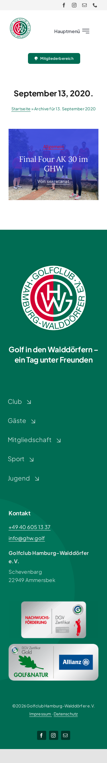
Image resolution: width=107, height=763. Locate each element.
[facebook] (64, 5)
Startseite (21, 108)
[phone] (95, 5)
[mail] (84, 5)
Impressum (40, 713)
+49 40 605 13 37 (30, 527)
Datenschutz (66, 713)
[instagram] (74, 5)
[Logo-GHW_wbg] (20, 20)
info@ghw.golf (27, 538)
